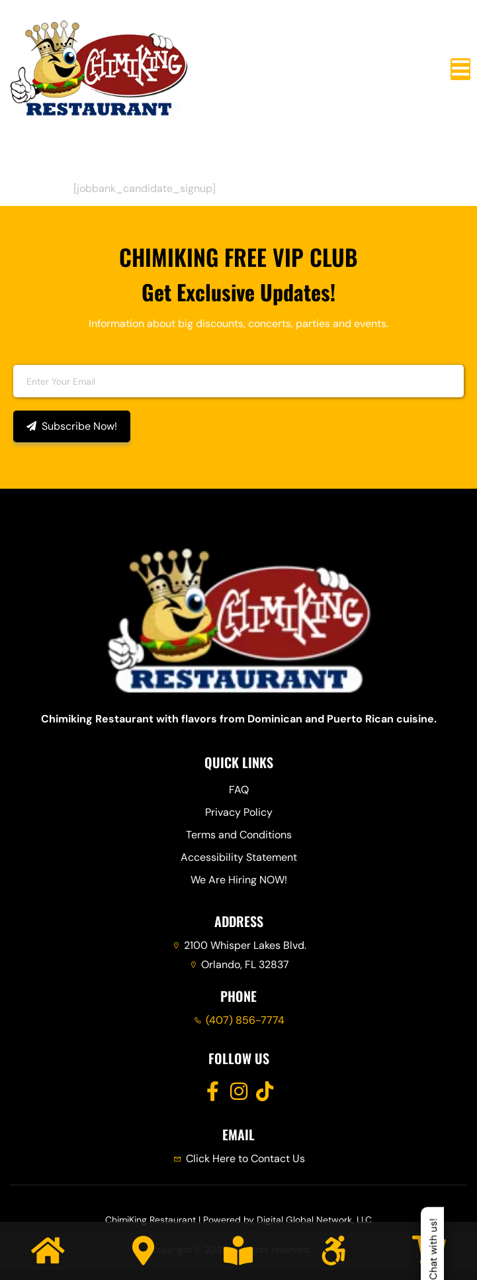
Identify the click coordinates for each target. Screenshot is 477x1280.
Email (24, 355)
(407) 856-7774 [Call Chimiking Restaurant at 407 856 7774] (245, 1020)
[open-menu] (460, 69)
